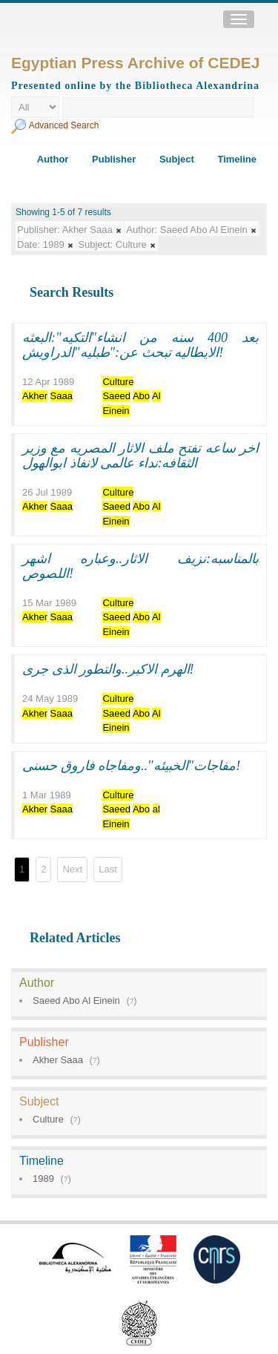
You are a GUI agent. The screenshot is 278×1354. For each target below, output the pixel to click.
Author (53, 159)
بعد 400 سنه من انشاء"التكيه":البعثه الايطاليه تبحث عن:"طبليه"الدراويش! (140, 345)
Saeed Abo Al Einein (76, 1000)
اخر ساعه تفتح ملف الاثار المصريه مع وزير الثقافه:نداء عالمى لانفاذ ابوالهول (140, 455)
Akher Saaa (58, 1059)
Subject (176, 159)
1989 (43, 1178)
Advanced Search (64, 125)
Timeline (237, 159)
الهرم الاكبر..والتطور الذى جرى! (108, 669)
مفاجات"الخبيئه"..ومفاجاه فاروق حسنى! (131, 765)
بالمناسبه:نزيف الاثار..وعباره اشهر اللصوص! (140, 566)
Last (108, 869)
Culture (48, 1119)
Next (72, 869)
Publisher (114, 159)
